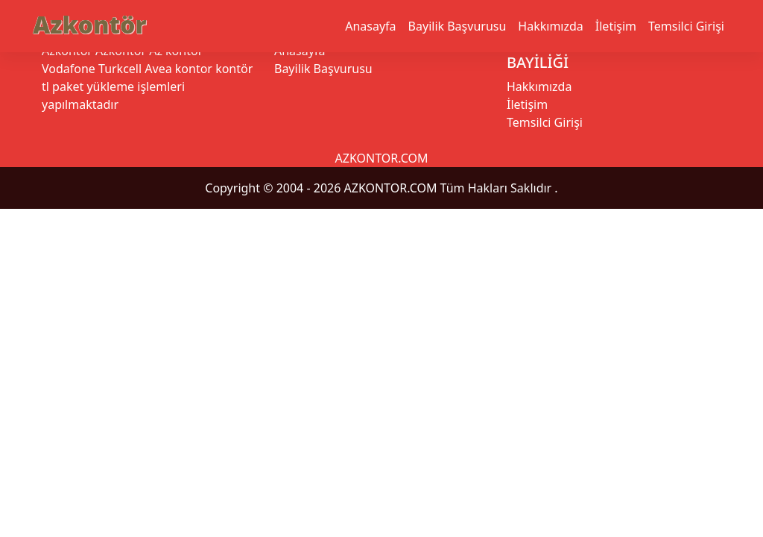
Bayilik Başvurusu (457, 26)
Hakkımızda (550, 26)
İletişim (615, 26)
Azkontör (89, 24)
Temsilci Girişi (686, 26)
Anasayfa (370, 26)
